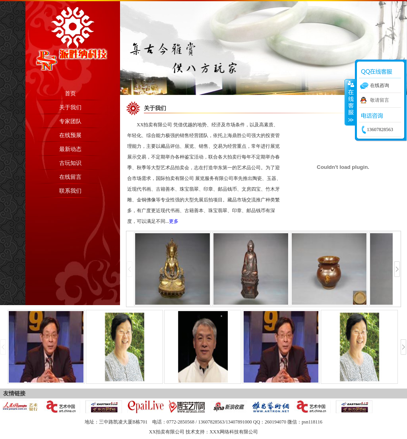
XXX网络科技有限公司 (233, 432)
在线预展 (70, 135)
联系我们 (70, 191)
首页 (70, 94)
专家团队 (70, 121)
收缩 (350, 102)
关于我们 (70, 107)
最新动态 (70, 149)
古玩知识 (70, 163)
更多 (173, 221)
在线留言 (70, 177)
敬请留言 (379, 100)
